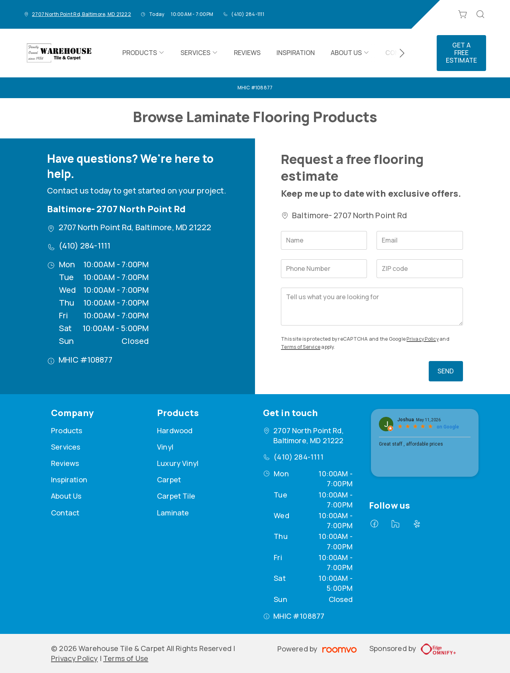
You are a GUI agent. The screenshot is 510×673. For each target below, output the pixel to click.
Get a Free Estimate (461, 53)
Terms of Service (300, 346)
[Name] (324, 240)
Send (445, 371)
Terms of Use (125, 658)
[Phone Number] (324, 268)
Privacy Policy (422, 339)
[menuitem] (143, 53)
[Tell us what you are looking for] (372, 307)
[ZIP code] (420, 268)
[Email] (420, 240)
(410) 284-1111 (247, 14)
